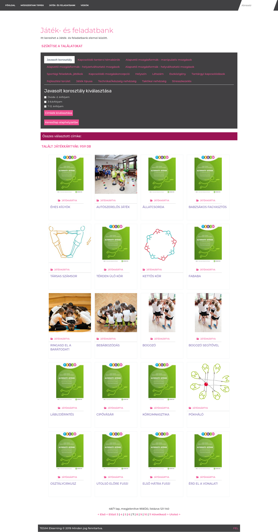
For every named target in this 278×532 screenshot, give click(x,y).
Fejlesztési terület (58, 81)
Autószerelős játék (113, 207)
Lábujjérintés (62, 414)
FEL (235, 528)
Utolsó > (174, 514)
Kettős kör (152, 276)
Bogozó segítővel (204, 345)
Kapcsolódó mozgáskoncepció (109, 74)
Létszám (158, 74)
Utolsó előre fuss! (112, 483)
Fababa (195, 276)
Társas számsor (63, 276)
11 (150, 514)
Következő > (160, 514)
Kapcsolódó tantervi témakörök (99, 59)
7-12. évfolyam (55, 106)
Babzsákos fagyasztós (208, 207)
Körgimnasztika (156, 414)
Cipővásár (105, 414)
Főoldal (10, 5)
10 (145, 514)
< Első (102, 514)
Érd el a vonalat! (203, 483)
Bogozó (149, 345)
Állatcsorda (153, 207)
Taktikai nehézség (154, 81)
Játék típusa (84, 81)
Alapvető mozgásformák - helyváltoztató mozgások (159, 66)
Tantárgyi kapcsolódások (208, 74)
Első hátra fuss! (156, 483)
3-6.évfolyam (55, 101)
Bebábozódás (108, 345)
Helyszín (141, 74)
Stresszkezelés (181, 81)
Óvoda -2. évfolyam (59, 97)
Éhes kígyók (60, 207)
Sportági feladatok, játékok (65, 74)
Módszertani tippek (32, 5)
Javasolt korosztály (59, 59)
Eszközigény (177, 74)
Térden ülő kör (109, 276)
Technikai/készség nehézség (117, 81)
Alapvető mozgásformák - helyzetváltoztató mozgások (83, 66)
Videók (85, 5)
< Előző (111, 514)
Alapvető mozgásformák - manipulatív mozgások (159, 59)
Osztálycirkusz (63, 483)
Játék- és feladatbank (62, 5)
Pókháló (196, 414)
